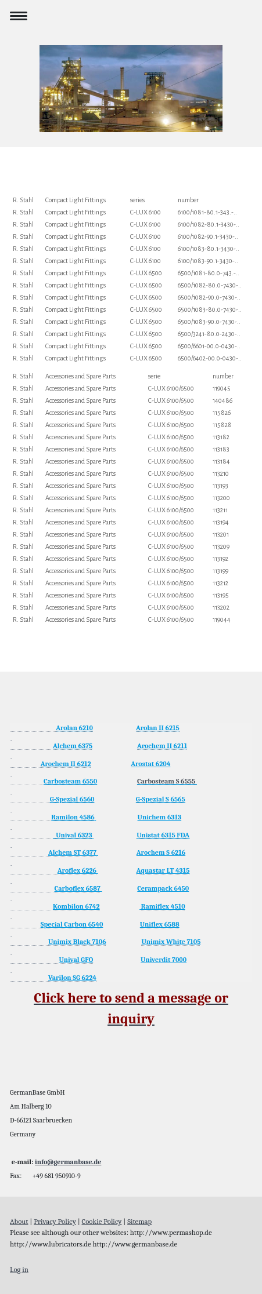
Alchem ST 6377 (72, 852)
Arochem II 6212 (66, 764)
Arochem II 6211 (162, 746)
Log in (19, 1269)
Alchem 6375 (72, 746)
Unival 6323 (72, 835)
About (19, 1221)
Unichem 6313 (160, 817)
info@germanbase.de (68, 1162)
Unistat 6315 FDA (163, 835)
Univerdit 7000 (163, 960)
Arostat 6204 (150, 764)
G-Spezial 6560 (72, 799)
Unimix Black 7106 (77, 942)
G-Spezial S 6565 (160, 799)
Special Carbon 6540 (72, 924)
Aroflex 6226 (77, 870)
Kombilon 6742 (76, 906)
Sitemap (139, 1221)
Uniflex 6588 (160, 924)
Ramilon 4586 (72, 817)
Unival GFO (76, 960)
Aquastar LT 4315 (163, 870)
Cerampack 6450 (163, 888)
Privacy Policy (55, 1221)
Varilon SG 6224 (72, 978)
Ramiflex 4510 (163, 906)
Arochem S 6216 (161, 852)
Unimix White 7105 (170, 942)
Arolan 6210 (74, 728)
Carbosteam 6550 (70, 781)
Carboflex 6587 (78, 888)
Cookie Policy (102, 1221)
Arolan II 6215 (158, 728)
